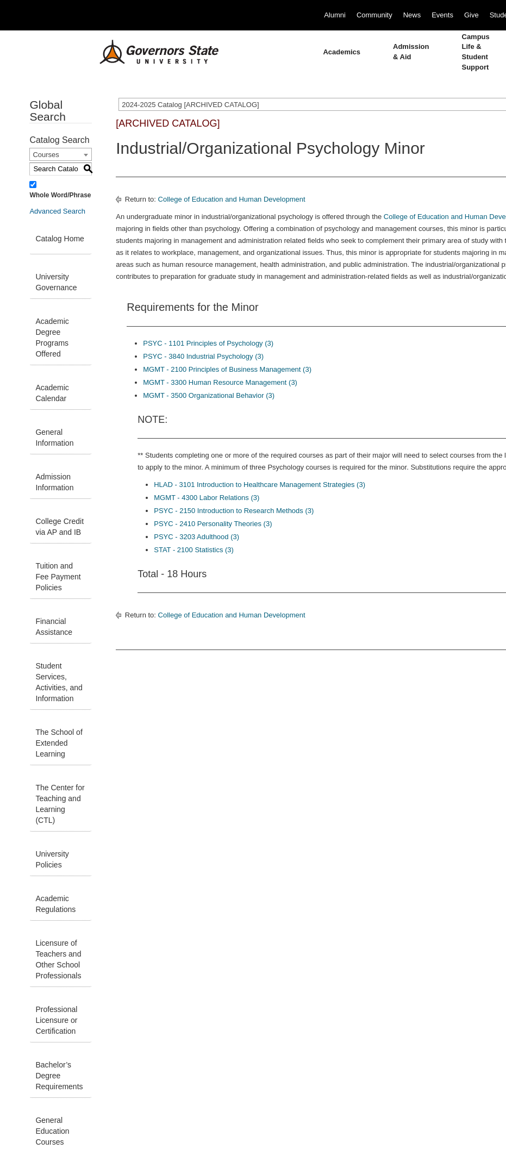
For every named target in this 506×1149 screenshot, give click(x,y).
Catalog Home (59, 238)
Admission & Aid (411, 51)
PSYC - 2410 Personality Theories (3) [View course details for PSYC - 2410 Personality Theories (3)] (213, 524)
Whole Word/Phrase (60, 195)
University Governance (56, 282)
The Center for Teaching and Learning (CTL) (59, 804)
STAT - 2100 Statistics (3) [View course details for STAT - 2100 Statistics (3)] (194, 550)
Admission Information (54, 482)
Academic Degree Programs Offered (51, 337)
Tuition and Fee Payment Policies (57, 576)
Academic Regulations (55, 904)
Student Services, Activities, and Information (58, 682)
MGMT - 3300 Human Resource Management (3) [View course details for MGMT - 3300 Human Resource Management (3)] (220, 382)
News (412, 15)
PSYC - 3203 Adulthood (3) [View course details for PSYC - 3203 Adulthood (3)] (196, 537)
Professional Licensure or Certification (56, 1020)
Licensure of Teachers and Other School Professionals (58, 959)
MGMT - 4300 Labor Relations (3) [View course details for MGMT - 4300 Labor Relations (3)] (206, 498)
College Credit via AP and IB (59, 526)
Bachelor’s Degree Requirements (59, 1075)
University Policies (51, 859)
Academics (341, 52)
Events (442, 15)
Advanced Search (57, 211)
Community (374, 15)
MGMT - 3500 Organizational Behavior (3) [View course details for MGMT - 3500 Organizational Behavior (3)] (208, 395)
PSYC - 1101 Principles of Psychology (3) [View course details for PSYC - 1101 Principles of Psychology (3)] (208, 343)
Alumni (335, 15)
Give (471, 15)
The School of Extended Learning (58, 743)
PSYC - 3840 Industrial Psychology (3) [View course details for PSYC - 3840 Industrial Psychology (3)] (203, 356)
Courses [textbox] (46, 155)
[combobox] (60, 154)
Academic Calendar (51, 393)
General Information (54, 437)
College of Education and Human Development (231, 199)
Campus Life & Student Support (476, 52)
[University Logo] (150, 52)
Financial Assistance (53, 626)
